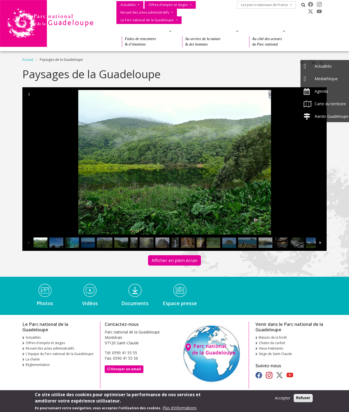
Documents (135, 303)
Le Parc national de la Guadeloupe (147, 20)
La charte (33, 359)
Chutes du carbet (272, 343)
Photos (45, 303)
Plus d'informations (180, 407)
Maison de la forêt (273, 337)
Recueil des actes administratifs (145, 12)
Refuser (303, 398)
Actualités (128, 4)
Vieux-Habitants (271, 348)
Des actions (265, 31)
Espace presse (180, 303)
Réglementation (38, 364)
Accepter (282, 398)
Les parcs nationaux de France (264, 4)
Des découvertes (145, 31)
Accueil (27, 59)
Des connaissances (208, 31)
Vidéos (90, 303)
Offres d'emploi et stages (168, 4)
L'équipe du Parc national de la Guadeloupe (60, 353)
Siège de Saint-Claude (275, 353)
